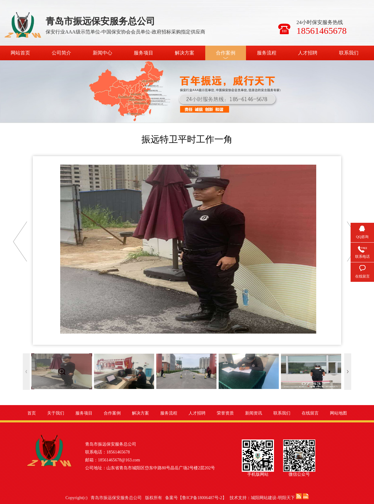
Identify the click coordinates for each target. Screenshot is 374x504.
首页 (31, 413)
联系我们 (348, 52)
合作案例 (225, 52)
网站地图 (338, 413)
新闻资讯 (253, 413)
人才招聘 (307, 52)
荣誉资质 (225, 413)
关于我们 (55, 413)
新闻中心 (102, 52)
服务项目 (143, 52)
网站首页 (20, 52)
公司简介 (61, 52)
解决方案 (184, 52)
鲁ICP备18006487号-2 (202, 497)
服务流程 (266, 52)
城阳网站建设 (263, 497)
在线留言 (310, 413)
